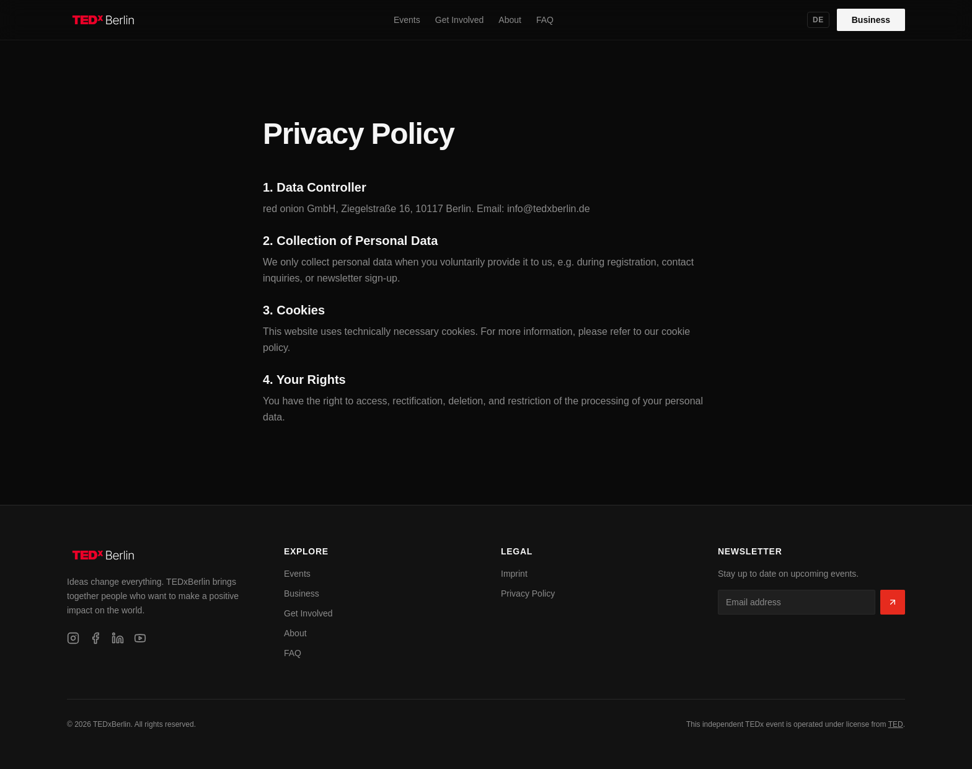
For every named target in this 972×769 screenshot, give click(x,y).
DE (818, 20)
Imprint (514, 574)
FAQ (545, 20)
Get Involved (459, 20)
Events (407, 20)
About (509, 20)
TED (895, 724)
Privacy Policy (528, 593)
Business (871, 20)
